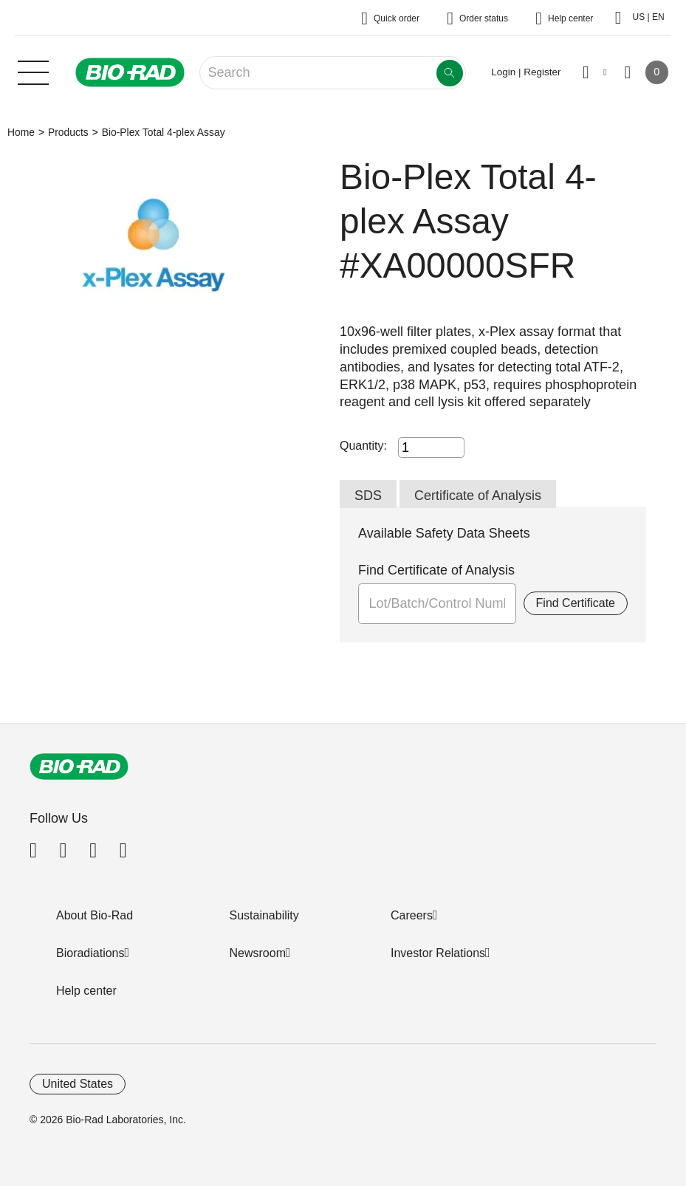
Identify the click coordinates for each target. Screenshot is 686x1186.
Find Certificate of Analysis (436, 570)
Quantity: (363, 445)
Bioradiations (90, 953)
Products (68, 132)
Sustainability (264, 915)
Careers (412, 915)
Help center (86, 990)
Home (21, 132)
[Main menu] (33, 71)
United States (77, 1083)
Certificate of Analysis (477, 495)
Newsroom (258, 953)
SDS (368, 495)
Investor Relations (438, 953)
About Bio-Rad (94, 915)
